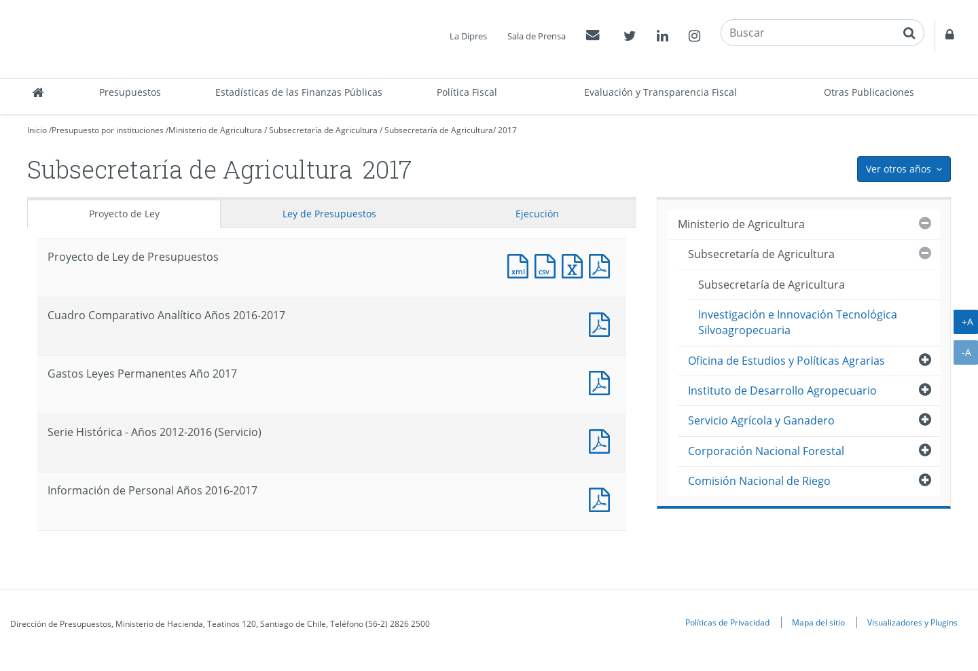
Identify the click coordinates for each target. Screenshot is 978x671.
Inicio (37, 130)
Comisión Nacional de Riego (759, 480)
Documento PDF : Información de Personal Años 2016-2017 (602, 498)
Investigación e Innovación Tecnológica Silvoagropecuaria (797, 322)
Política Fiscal (467, 92)
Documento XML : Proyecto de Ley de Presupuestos (521, 264)
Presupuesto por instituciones (108, 130)
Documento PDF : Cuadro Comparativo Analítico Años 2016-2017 (602, 323)
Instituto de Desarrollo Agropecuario (782, 390)
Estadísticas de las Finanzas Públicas (298, 92)
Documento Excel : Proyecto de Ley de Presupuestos (575, 264)
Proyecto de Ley (124, 213)
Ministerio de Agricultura (215, 130)
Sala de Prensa (536, 36)
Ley (329, 213)
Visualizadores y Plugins (912, 622)
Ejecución (537, 213)
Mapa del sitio (818, 622)
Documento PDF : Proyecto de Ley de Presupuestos (602, 264)
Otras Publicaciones (869, 92)
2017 (507, 130)
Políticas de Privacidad (727, 622)
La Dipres (468, 36)
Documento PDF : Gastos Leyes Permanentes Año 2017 (602, 381)
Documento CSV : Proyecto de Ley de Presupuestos (548, 264)
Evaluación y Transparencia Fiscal (660, 92)
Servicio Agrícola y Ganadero (761, 420)
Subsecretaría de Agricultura (323, 130)
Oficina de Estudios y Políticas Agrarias (786, 360)
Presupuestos (130, 92)
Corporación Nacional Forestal (766, 450)
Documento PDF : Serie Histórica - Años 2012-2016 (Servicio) (602, 439)
